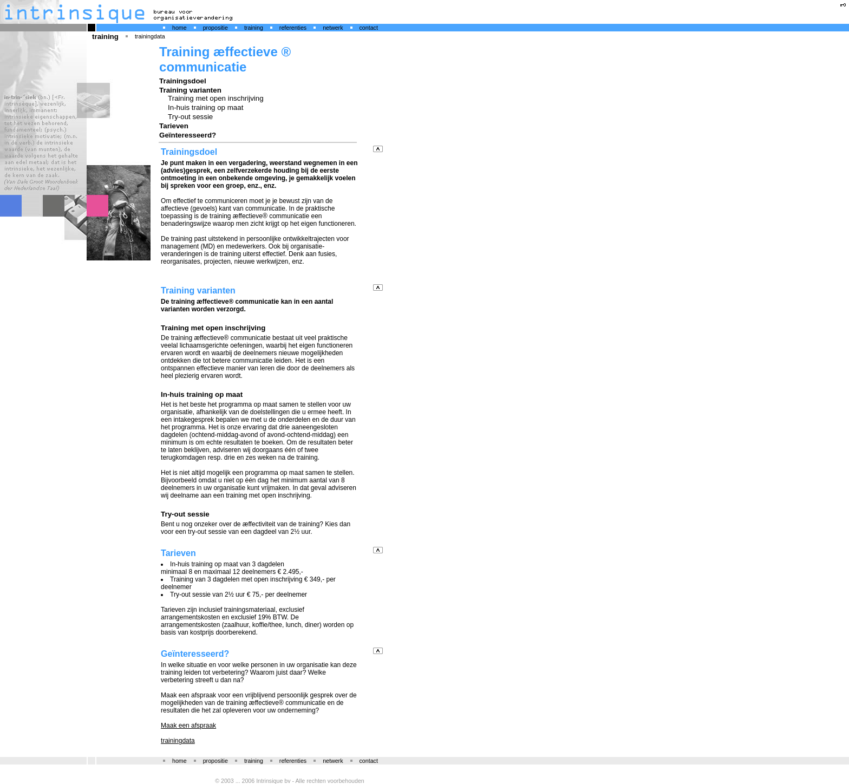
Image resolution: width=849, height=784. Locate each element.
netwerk (333, 27)
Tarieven (173, 126)
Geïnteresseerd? (187, 135)
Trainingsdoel (182, 81)
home (179, 27)
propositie (215, 27)
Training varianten (190, 90)
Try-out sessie (190, 117)
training (253, 27)
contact (369, 27)
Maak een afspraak (188, 725)
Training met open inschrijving (216, 98)
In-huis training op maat (205, 107)
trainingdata (150, 36)
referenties (292, 27)
